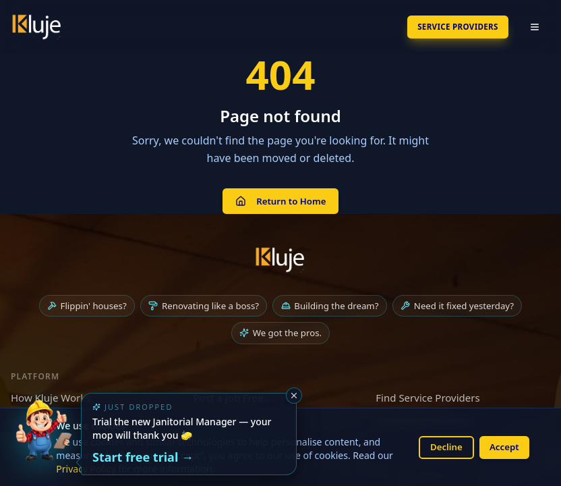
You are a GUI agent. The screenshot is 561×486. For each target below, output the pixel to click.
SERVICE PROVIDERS (447, 26)
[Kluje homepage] (280, 261)
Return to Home (280, 201)
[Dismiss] (294, 395)
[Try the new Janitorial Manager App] (43, 442)
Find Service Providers (427, 401)
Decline (441, 446)
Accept (502, 446)
